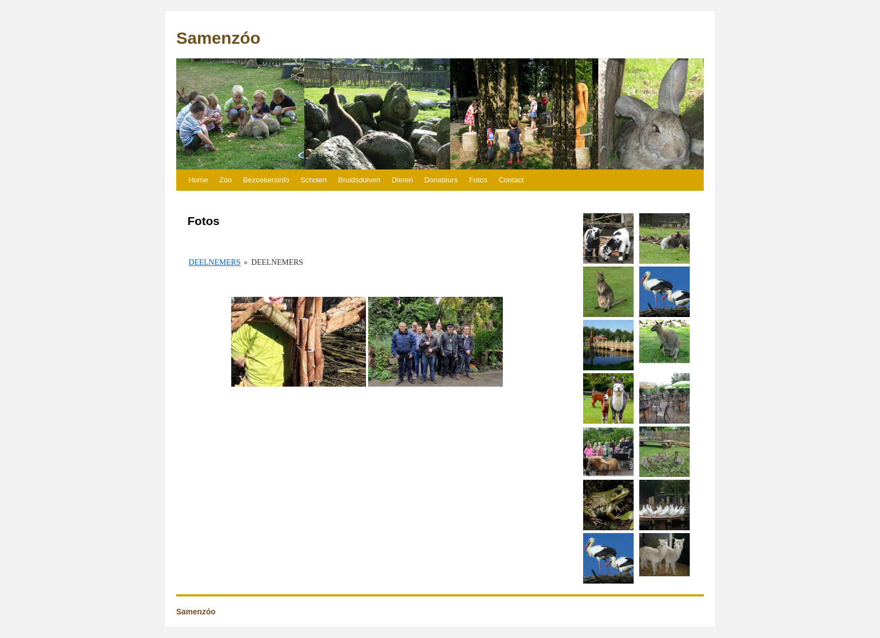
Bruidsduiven (359, 180)
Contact (511, 180)
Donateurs (441, 180)
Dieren (402, 180)
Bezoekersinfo (266, 180)
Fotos (478, 180)
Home (198, 180)
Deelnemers (215, 262)
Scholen (313, 180)
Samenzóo (218, 38)
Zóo (225, 180)
